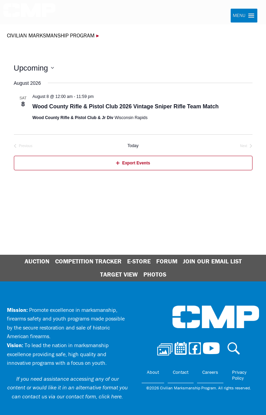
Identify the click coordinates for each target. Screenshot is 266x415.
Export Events (133, 163)
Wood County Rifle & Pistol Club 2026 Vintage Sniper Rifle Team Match (126, 106)
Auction (37, 261)
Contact (180, 372)
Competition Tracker (88, 261)
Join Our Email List (212, 261)
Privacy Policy (239, 375)
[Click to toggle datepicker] (34, 68)
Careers (210, 372)
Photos (154, 274)
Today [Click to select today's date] (133, 145)
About (153, 372)
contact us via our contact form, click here (72, 396)
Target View (119, 274)
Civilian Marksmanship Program (29, 12)
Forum (166, 261)
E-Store (139, 261)
